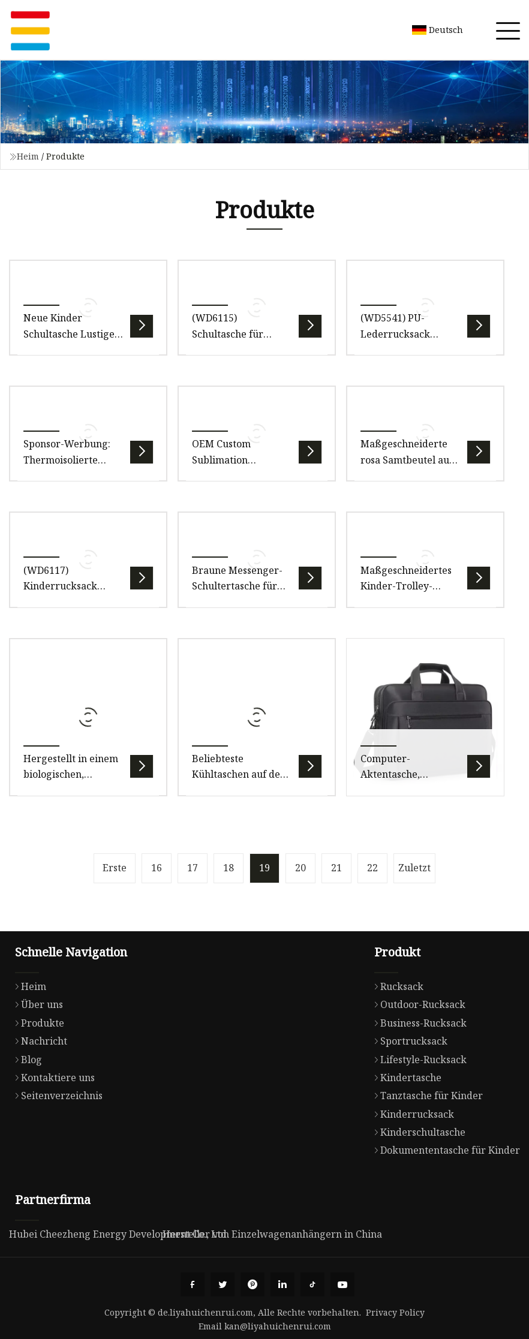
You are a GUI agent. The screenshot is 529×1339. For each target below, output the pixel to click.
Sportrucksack (407, 1041)
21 (336, 867)
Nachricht (38, 1041)
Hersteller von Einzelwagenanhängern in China (272, 1234)
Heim (28, 156)
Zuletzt (414, 867)
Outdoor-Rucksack (416, 1004)
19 (264, 867)
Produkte (36, 1023)
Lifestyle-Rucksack (417, 1059)
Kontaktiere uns (52, 1077)
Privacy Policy (395, 1312)
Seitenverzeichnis (56, 1095)
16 (156, 867)
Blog (25, 1059)
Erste (115, 867)
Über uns (36, 1004)
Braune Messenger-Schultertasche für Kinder (237, 586)
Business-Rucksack (417, 1023)
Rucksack (395, 986)
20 (300, 867)
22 (372, 867)
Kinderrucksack (411, 1114)
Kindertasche (404, 1077)
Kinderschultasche (416, 1132)
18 (228, 867)
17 (192, 867)
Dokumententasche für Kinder (444, 1150)
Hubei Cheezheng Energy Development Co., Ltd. (119, 1234)
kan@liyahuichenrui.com (277, 1326)
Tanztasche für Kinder (425, 1095)
